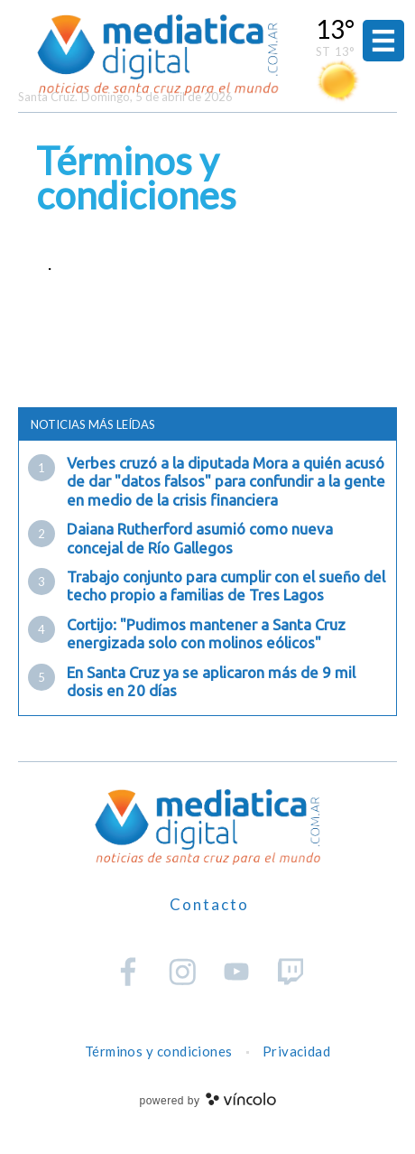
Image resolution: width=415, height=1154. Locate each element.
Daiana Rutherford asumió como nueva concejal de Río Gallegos (200, 537)
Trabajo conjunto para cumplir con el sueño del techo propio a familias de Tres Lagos (226, 585)
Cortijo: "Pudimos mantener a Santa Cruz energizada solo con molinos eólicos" (206, 633)
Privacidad (297, 1051)
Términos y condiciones (159, 1051)
